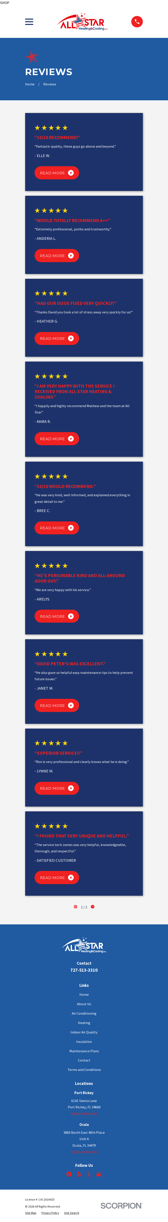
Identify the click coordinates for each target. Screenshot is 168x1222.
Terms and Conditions (84, 1069)
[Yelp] (79, 1174)
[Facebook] (69, 1174)
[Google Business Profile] (98, 1174)
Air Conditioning (84, 1013)
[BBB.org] (88, 1174)
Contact (84, 1060)
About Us (84, 1004)
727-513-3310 (84, 970)
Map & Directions (84, 1113)
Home (84, 994)
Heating (84, 1023)
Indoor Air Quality (84, 1032)
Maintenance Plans (84, 1051)
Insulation (84, 1041)
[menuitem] (30, 1212)
